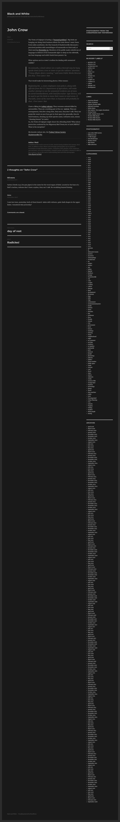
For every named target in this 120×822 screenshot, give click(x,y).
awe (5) (90, 70)
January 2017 (91, 640)
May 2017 (90, 632)
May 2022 (91, 517)
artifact (90, 263)
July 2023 (90, 490)
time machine (92, 392)
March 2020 (91, 567)
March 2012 (91, 752)
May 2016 (90, 655)
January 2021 (91, 548)
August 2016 (91, 650)
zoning (90, 413)
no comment (91, 340)
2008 (89, 229)
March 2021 (91, 544)
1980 (89, 182)
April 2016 (91, 657)
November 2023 (92, 482)
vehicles (90, 404)
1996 (89, 206)
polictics (90, 358)
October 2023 (92, 484)
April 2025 (91, 450)
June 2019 (91, 584)
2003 (89, 221)
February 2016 (92, 661)
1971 (89, 165)
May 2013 (90, 725)
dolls (89, 298)
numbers (90, 344)
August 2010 (91, 788)
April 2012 (91, 750)
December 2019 (92, 573)
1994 (89, 204)
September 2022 (92, 509)
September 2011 (92, 763)
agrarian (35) (92, 62)
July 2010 (90, 790)
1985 (89, 192)
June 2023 (91, 492)
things (90, 388)
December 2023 (92, 480)
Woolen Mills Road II (94, 118)
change (90, 275)
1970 (89, 163)
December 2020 (92, 550)
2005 (89, 225)
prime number (92, 361)
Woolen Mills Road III (94, 120)
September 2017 (92, 625)
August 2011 (91, 765)
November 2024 (92, 459)
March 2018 (91, 613)
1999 (89, 211)
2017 (89, 240)
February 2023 (92, 500)
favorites (90, 311)
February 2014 (92, 707)
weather (90, 409)
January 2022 (92, 525)
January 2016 (91, 663)
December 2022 (92, 503)
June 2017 (91, 630)
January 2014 (91, 709)
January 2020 (92, 571)
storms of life (92, 381)
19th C (90, 213)
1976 (89, 175)
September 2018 (92, 602)
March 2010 (91, 798)
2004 (89, 223)
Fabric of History (93, 102)
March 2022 (91, 521)
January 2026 (92, 432)
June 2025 (91, 446)
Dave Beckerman (93, 139)
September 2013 (92, 717)
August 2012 (91, 742)
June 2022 (91, 515)
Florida (90, 319)
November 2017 (92, 621)
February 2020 (92, 569)
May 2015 (90, 678)
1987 (89, 196)
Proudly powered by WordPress (27, 814)
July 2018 (90, 605)
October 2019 (92, 577)
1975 (89, 173)
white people (91, 411)
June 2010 (91, 792)
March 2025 (91, 451)
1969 (89, 161)
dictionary (91, 294)
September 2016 (92, 648)
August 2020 (91, 557)
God (89, 323)
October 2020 (92, 553)
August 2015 (91, 673)
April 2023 (91, 496)
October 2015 (91, 669)
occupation (91, 346)
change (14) (91, 76)
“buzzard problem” (60, 40)
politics (90, 359)
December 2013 (92, 711)
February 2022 (92, 523)
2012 (89, 236)
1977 (89, 177)
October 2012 (91, 738)
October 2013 (91, 715)
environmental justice (94, 304)
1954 (89, 157)
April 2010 (91, 796)
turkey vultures (47, 106)
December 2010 (92, 780)
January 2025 (92, 455)
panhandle (91, 348)
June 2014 (91, 700)
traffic (90, 394)
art (89, 261)
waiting (90, 408)
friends (90, 321)
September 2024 (92, 463)
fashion (90, 308)
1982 (89, 186)
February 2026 (92, 430)
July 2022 (90, 513)
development (91, 87)
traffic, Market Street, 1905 (96, 114)
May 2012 (90, 748)
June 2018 (91, 607)
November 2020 (92, 552)
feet (89, 313)
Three (89, 390)
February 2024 (92, 477)
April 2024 (91, 473)
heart (89, 327)
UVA (89, 402)
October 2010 (91, 784)
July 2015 (90, 675)
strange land (91, 383)
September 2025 (92, 440)
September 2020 (92, 555)
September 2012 (92, 740)
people (90, 354)
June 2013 (90, 723)
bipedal (90, 74)
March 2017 (91, 636)
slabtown (90, 377)
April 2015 (91, 680)
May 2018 (90, 609)
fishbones (91, 315)
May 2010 (90, 794)
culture (90, 83)
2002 (89, 219)
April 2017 (91, 634)
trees (89, 396)
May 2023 (90, 494)
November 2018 (92, 598)
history (90, 329)
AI (88, 250)
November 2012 (92, 736)
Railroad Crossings (93, 106)
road (89, 369)
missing (90, 333)
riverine (90, 367)
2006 (89, 227)
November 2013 (92, 713)
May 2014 (90, 702)
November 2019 (92, 575)
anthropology (92, 257)
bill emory (11, 178)
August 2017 (91, 627)
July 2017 (90, 628)
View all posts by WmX (34, 154)
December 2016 (92, 642)
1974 (89, 171)
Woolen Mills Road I (94, 116)
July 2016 (90, 652)
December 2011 (92, 757)
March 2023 (91, 498)
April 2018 (91, 611)
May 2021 (90, 540)
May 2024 (91, 471)
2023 (89, 246)
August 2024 (91, 465)
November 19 (43, 50)
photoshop (91, 356)
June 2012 (91, 746)
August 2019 (91, 580)
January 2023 (91, 502)
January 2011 (91, 778)
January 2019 (91, 594)
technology (91, 386)
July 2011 (90, 767)
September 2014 (92, 694)
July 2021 (90, 536)
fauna (18, 42)
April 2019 (91, 588)
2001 (89, 217)
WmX (9, 37)
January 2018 (91, 617)
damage (90, 288)
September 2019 (92, 578)
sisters (90, 375)
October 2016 (92, 646)
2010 (89, 232)
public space (91, 363)
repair (89, 365)
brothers (90, 273)
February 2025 (92, 453)
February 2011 (92, 777)
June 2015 (91, 677)
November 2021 (92, 528)
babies (90, 269)
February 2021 (92, 546)
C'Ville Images (92, 137)
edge (89, 300)
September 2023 (92, 486)
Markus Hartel (92, 140)
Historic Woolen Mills (94, 104)
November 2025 (92, 436)
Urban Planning (92, 400)
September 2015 (92, 671)
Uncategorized (92, 398)
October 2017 (91, 623)
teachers (90, 384)
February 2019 (92, 592)
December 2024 (92, 457)
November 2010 (92, 782)
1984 (89, 190)
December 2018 (92, 596)
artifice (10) (91, 68)
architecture (91, 259)
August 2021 (91, 534)
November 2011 (92, 759)
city (89, 279)
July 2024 (90, 467)
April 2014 (91, 703)
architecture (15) (93, 66)
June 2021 (91, 538)
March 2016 (91, 659)
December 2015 (92, 665)
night (89, 338)
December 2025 (92, 434)
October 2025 (92, 438)
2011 (89, 234)
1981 (89, 184)
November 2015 (92, 667)
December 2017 (92, 619)
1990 (89, 200)
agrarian (90, 248)
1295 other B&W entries (95, 133)
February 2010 (92, 800)
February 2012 (92, 753)
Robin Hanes (91, 108)
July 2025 (90, 444)
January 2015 (91, 686)
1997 (89, 207)
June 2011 (90, 769)
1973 (89, 169)
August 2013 (91, 719)
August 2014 (91, 696)
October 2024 (92, 461)
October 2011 (91, 761)
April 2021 (91, 542)
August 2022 (91, 511)
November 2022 (92, 505)
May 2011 (90, 771)
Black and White (18, 13)
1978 (89, 179)
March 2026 (91, 428)
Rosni (89, 371)
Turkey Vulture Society (57, 132)
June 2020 (91, 561)
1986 (89, 194)
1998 (89, 209)
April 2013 (91, 727)
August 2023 (91, 488)
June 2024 (91, 469)
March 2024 (91, 475)
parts (89, 350)
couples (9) (91, 79)
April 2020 (91, 565)
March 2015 (91, 682)
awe (89, 267)
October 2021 (91, 530)
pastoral (90, 352)
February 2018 (92, 615)
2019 (89, 242)
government (91, 325)
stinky (90, 379)
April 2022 (91, 519)
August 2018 (91, 603)
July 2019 (90, 582)
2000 (89, 215)
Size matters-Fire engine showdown (98, 110)
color (89, 281)
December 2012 (92, 734)
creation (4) (91, 81)
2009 (89, 231)
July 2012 (90, 744)
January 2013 (91, 732)
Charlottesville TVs (35, 135)
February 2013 (92, 730)
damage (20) (91, 85)
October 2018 (91, 600)
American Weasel (93, 100)
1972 (89, 167)
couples (90, 282)
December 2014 (92, 688)
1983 (89, 188)
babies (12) (91, 72)
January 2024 (92, 478)
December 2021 (92, 527)
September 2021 (92, 532)
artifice (90, 265)
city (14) (90, 77)
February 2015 (92, 684)
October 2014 (91, 692)
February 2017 (92, 638)
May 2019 (90, 586)
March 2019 (91, 590)
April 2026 (91, 426)
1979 (89, 181)
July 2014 (90, 698)
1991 (89, 202)
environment (92, 302)
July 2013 (90, 721)
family (90, 306)
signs (89, 373)
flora (89, 317)
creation (90, 284)
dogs (89, 296)
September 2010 (92, 786)
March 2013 (91, 728)
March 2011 (91, 775)
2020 (89, 244)
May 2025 (91, 448)
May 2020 (91, 563)
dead (89, 290)
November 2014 (92, 690)
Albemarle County (93, 252)
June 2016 (91, 653)
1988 (89, 198)
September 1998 (92, 802)
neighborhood (92, 336)
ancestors (91, 256)
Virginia (90, 406)
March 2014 (91, 705)
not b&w (90, 342)
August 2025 (91, 442)
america (90, 254)
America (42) (92, 64)
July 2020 (90, 559)
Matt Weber (91, 142)
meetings (90, 331)
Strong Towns (92, 112)
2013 (89, 238)
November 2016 (92, 644)
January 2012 (91, 755)
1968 (89, 159)
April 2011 (91, 773)
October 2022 (92, 507)
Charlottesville (11, 42)
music (89, 334)
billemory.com (92, 135)
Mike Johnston (92, 144)
